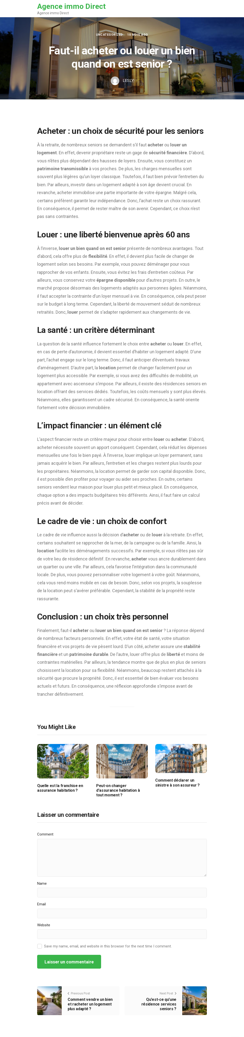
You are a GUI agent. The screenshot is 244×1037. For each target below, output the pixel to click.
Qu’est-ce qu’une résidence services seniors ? (158, 1004)
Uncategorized (109, 34)
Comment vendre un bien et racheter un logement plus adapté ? (90, 1004)
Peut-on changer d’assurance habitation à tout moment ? (118, 790)
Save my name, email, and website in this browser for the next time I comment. (108, 946)
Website (43, 925)
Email (41, 904)
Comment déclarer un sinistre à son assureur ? (177, 782)
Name (42, 883)
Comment (45, 834)
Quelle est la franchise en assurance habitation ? (60, 788)
